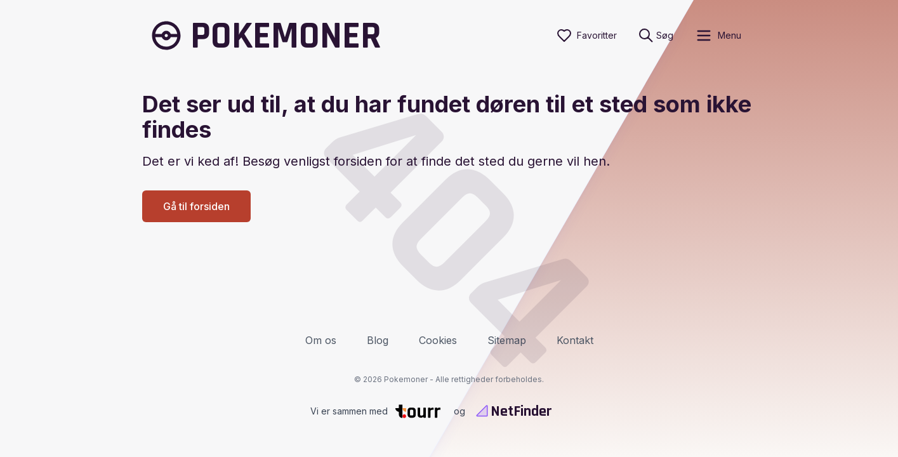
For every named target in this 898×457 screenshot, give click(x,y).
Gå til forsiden (196, 206)
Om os (320, 340)
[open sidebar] (718, 36)
